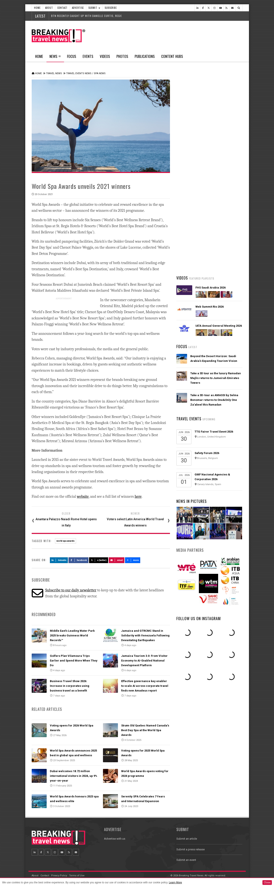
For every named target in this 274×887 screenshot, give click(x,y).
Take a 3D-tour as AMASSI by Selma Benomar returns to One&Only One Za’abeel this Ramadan (214, 400)
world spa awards (65, 541)
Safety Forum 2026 (207, 453)
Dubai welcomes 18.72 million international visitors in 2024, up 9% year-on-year (73, 776)
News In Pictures (191, 501)
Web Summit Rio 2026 (209, 306)
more (133, 560)
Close (267, 882)
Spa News (100, 73)
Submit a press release (190, 849)
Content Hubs (172, 56)
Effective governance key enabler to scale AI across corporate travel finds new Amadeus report (144, 686)
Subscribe (111, 7)
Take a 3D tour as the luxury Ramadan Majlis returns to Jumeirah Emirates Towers (215, 378)
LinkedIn (59, 560)
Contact (62, 7)
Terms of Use (77, 875)
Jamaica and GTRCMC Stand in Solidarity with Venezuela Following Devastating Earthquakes (145, 635)
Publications (145, 56)
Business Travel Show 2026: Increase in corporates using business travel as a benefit (69, 686)
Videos (105, 56)
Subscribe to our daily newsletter (70, 590)
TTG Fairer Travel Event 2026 (214, 431)
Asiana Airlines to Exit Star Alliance (214, 260)
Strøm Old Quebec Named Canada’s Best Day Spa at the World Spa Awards (145, 730)
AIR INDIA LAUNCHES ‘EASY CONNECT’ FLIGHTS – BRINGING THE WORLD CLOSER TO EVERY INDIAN (215, 218)
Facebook (78, 560)
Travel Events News (78, 73)
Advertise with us (114, 838)
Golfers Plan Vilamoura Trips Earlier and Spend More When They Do (73, 660)
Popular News (225, 161)
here (138, 496)
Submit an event (186, 859)
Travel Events (188, 418)
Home (37, 7)
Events (88, 56)
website (83, 496)
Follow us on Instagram (198, 618)
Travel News (54, 73)
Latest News (193, 161)
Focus (71, 56)
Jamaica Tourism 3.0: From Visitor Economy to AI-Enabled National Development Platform (144, 660)
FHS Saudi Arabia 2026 (210, 287)
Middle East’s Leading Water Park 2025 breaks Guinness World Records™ (72, 635)
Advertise (78, 7)
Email (116, 560)
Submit (94, 7)
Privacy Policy (59, 875)
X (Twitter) (99, 560)
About (49, 7)
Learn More (175, 882)
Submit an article (186, 838)
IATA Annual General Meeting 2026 (218, 325)
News (55, 58)
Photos (122, 56)
